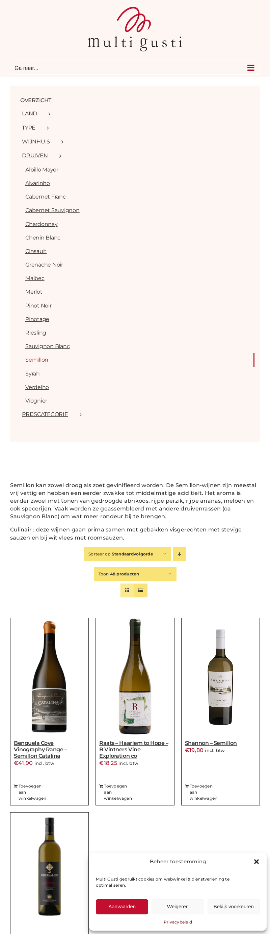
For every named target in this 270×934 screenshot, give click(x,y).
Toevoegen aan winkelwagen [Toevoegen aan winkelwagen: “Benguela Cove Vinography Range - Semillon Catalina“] (33, 792)
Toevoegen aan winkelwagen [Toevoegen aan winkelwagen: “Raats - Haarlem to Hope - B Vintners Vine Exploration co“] (118, 792)
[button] (256, 861)
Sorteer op (120, 553)
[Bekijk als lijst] (140, 590)
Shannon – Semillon (211, 743)
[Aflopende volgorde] (179, 554)
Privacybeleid (178, 922)
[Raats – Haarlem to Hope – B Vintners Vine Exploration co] (135, 677)
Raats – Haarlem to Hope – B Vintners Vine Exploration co (133, 749)
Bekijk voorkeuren (234, 906)
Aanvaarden (122, 906)
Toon (119, 573)
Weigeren (178, 906)
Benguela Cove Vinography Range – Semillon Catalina (40, 749)
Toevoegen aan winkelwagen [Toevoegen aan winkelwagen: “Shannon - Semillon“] (204, 792)
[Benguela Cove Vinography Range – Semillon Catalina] (49, 677)
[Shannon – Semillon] (221, 677)
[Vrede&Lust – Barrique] (49, 872)
